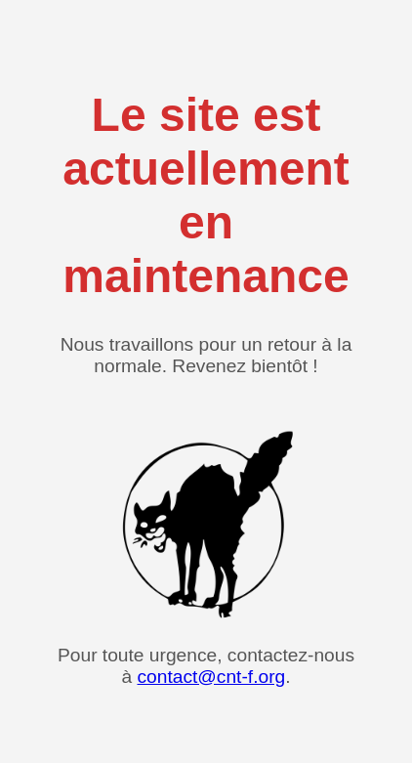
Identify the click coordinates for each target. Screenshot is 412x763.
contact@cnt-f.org (211, 676)
